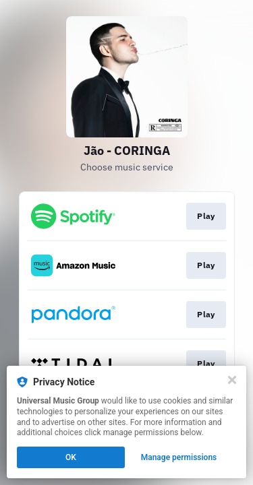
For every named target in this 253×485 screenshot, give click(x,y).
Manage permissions (179, 457)
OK (70, 457)
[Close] (232, 380)
